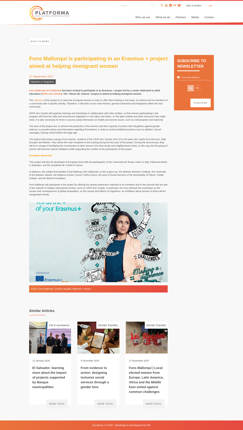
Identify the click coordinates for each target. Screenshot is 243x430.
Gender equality (63, 289)
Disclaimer (97, 425)
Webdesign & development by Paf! (133, 425)
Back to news (40, 41)
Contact (209, 17)
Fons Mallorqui (46, 289)
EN (190, 88)
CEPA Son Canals (51, 94)
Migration (77, 289)
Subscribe (200, 103)
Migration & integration (42, 81)
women (87, 289)
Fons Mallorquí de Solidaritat (45, 90)
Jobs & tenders (194, 5)
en (210, 6)
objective (38, 100)
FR (197, 88)
